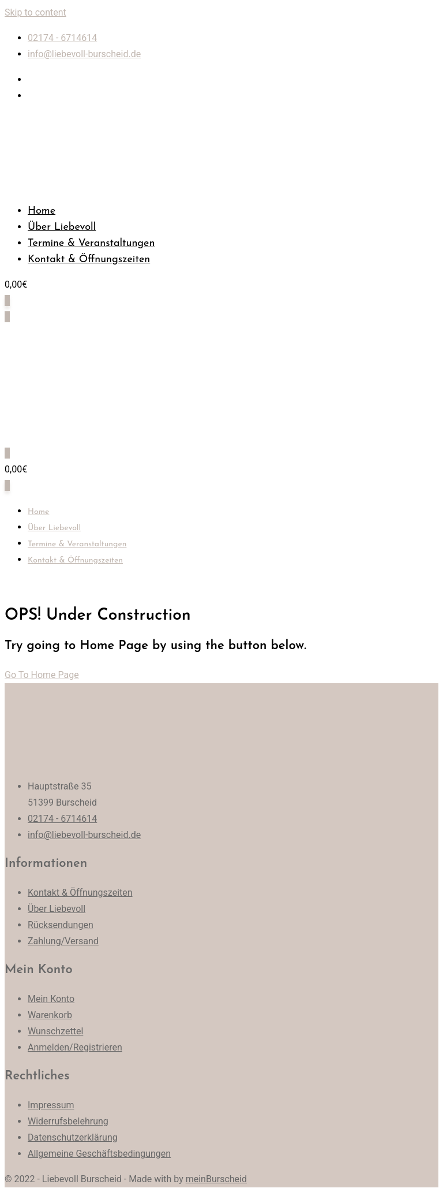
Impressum (51, 1105)
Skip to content (35, 12)
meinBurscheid (216, 1179)
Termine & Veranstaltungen (91, 243)
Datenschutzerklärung (73, 1137)
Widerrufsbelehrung (68, 1121)
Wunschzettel (55, 1031)
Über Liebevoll (62, 227)
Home (41, 211)
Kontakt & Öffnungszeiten (89, 259)
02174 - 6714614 (62, 37)
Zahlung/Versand (63, 941)
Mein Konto (51, 998)
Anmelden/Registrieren (75, 1047)
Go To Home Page (42, 674)
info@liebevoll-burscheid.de (84, 54)
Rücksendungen (60, 924)
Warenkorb (50, 1015)
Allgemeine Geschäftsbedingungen (99, 1153)
